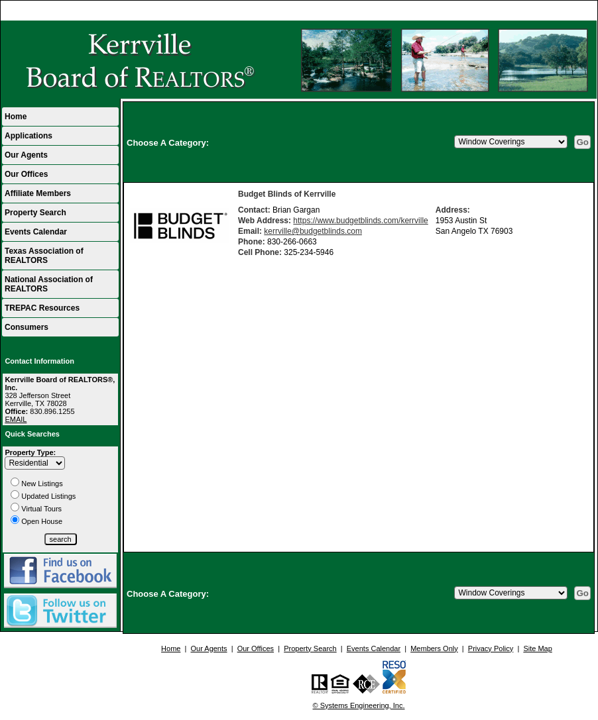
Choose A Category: (169, 143)
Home (581, 11)
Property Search (35, 212)
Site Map (537, 648)
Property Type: (30, 452)
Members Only (434, 648)
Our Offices (26, 174)
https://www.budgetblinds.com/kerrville (360, 220)
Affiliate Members (38, 193)
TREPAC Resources (42, 308)
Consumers (26, 327)
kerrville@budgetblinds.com (313, 231)
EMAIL (16, 419)
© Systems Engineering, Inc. (359, 705)
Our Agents (26, 155)
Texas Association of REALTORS (44, 255)
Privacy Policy (490, 648)
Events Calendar (36, 231)
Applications (28, 135)
